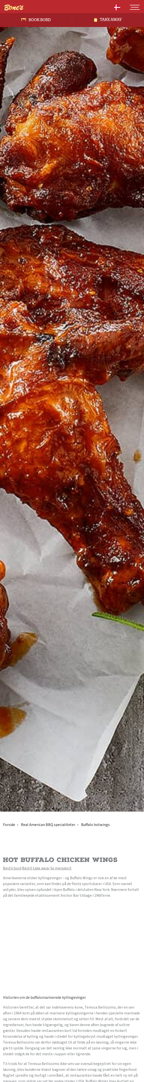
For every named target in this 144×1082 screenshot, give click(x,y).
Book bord (40, 20)
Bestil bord (12, 868)
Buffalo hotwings (95, 824)
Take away (111, 20)
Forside (9, 824)
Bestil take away (36, 868)
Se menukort (61, 868)
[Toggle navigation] (135, 7)
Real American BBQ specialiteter (48, 824)
